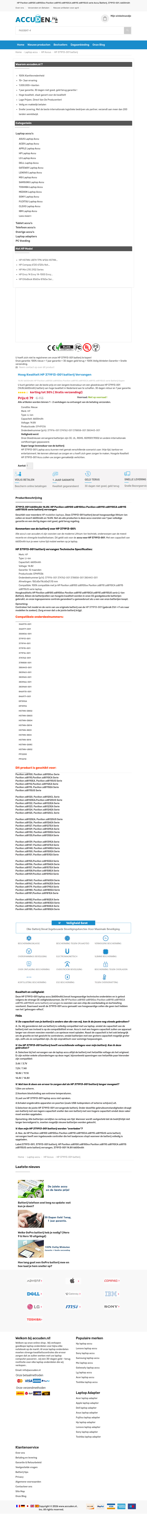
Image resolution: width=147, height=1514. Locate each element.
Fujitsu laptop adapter (88, 1418)
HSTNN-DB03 (25, 716)
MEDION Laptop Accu (30, 192)
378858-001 (79, 431)
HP (28, 411)
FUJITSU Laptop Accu (31, 202)
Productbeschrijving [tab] (28, 498)
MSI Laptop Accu (28, 177)
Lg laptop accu (84, 1373)
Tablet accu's (24, 223)
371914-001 (24, 644)
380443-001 (93, 431)
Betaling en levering (26, 1458)
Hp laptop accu (84, 1344)
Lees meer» (25, 216)
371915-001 (24, 648)
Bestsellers (60, 45)
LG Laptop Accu (27, 158)
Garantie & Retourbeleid (28, 1462)
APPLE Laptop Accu (29, 149)
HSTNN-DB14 (25, 726)
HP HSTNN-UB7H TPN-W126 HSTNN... (38, 260)
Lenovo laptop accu (86, 1348)
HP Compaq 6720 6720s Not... (34, 265)
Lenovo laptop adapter (88, 1427)
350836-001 (25, 634)
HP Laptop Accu (27, 153)
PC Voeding (23, 241)
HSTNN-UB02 (25, 750)
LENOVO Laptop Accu (30, 173)
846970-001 (25, 692)
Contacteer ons (23, 1487)
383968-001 (25, 687)
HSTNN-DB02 (25, 711)
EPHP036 (41, 427)
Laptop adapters (26, 236)
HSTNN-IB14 (25, 740)
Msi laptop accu (84, 1363)
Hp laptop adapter (85, 1422)
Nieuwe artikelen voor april (66, 8)
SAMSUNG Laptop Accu (31, 182)
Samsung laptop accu (87, 1358)
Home (20, 45)
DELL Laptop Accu (29, 163)
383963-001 (25, 673)
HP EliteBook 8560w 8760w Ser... (36, 279)
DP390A (23, 701)
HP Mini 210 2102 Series (31, 270)
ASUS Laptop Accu (29, 139)
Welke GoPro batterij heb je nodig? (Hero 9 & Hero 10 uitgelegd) (43, 1234)
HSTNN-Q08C (25, 745)
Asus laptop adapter (87, 1413)
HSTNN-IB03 (25, 730)
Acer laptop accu (85, 1377)
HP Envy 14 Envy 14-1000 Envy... (36, 274)
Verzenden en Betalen (38, 8)
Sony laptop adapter (87, 1432)
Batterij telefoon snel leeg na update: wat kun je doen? (44, 1205)
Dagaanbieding (80, 45)
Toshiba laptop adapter (88, 1437)
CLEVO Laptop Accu (29, 206)
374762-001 (66, 431)
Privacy (19, 1477)
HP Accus (46, 52)
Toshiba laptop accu (87, 1382)
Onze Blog (99, 45)
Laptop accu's (25, 134)
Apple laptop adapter (87, 1403)
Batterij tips (21, 1472)
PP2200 (23, 754)
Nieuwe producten (39, 45)
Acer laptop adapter (87, 1398)
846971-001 (25, 697)
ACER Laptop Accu (29, 144)
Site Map (20, 1491)
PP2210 (22, 759)
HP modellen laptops (53, 515)
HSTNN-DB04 (25, 721)
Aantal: (22, 466)
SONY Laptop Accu (29, 197)
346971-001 (25, 629)
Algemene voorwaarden (28, 1482)
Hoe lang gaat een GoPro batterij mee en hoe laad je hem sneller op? (43, 1264)
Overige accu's (25, 232)
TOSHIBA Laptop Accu (31, 187)
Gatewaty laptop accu (88, 1368)
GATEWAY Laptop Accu (31, 168)
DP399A (23, 706)
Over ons (19, 8)
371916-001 (53, 431)
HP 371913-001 (94, 607)
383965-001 (25, 677)
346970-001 (25, 624)
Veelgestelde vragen (26, 1467)
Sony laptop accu (85, 1353)
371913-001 (24, 639)
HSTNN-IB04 (25, 735)
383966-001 (25, 682)
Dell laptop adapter (86, 1408)
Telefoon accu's (25, 227)
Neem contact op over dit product (34, 367)
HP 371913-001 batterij (66, 52)
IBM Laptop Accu (28, 211)
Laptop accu (31, 52)
